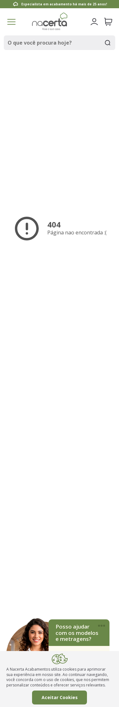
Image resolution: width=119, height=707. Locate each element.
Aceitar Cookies (60, 697)
